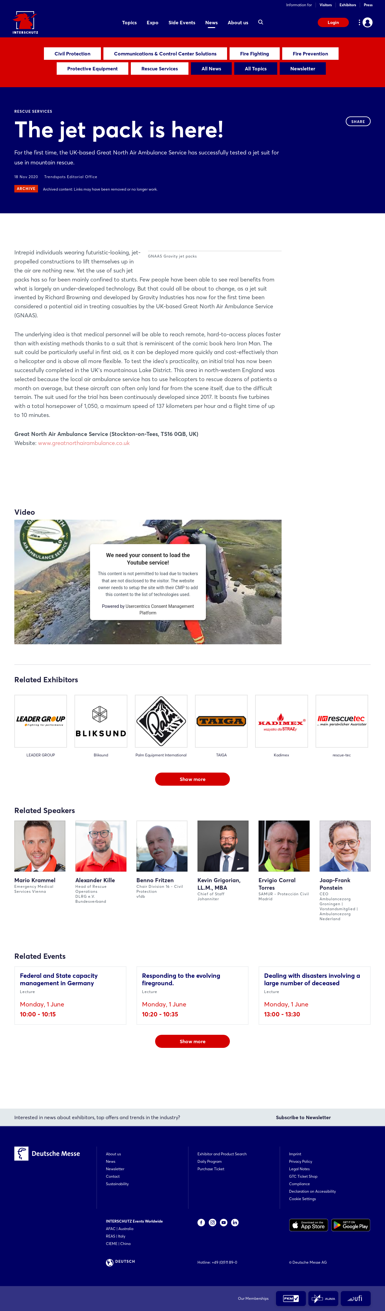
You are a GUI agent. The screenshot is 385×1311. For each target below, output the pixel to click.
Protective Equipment (92, 68)
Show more (193, 815)
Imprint (295, 1154)
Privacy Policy (300, 1161)
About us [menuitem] (238, 22)
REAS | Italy (115, 1236)
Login (333, 22)
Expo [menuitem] (153, 22)
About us (113, 1154)
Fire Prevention (310, 53)
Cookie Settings (302, 1198)
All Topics (256, 68)
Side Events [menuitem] (182, 22)
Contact (113, 1176)
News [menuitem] (211, 22)
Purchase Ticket (210, 1169)
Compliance (299, 1183)
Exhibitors (348, 4)
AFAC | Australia (119, 1228)
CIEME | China (118, 1243)
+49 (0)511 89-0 (224, 1262)
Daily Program (209, 1161)
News (110, 1161)
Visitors (326, 4)
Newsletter (302, 68)
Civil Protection (72, 53)
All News (211, 68)
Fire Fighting (254, 53)
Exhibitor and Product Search (222, 1154)
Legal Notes (299, 1169)
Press (368, 4)
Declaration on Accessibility (312, 1191)
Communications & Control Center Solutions (165, 53)
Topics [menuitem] (129, 22)
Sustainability (117, 1183)
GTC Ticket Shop (303, 1176)
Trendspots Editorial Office (70, 176)
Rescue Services (159, 68)
